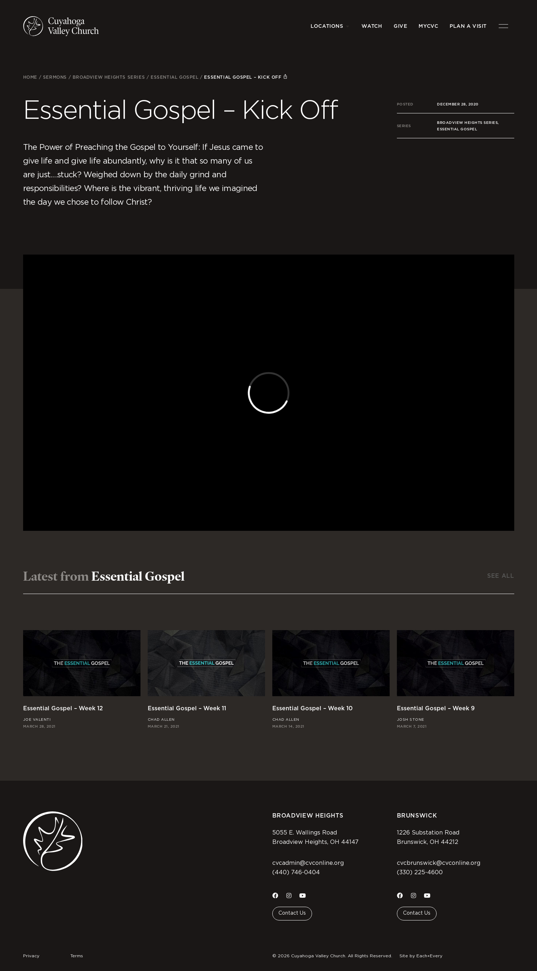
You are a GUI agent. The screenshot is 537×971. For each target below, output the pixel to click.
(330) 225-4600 (420, 872)
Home (30, 77)
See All (500, 575)
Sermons (55, 77)
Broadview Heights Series (109, 77)
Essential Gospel (175, 77)
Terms (76, 956)
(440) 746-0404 (296, 872)
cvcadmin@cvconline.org (308, 863)
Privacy (31, 956)
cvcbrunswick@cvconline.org (438, 863)
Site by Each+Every (420, 956)
